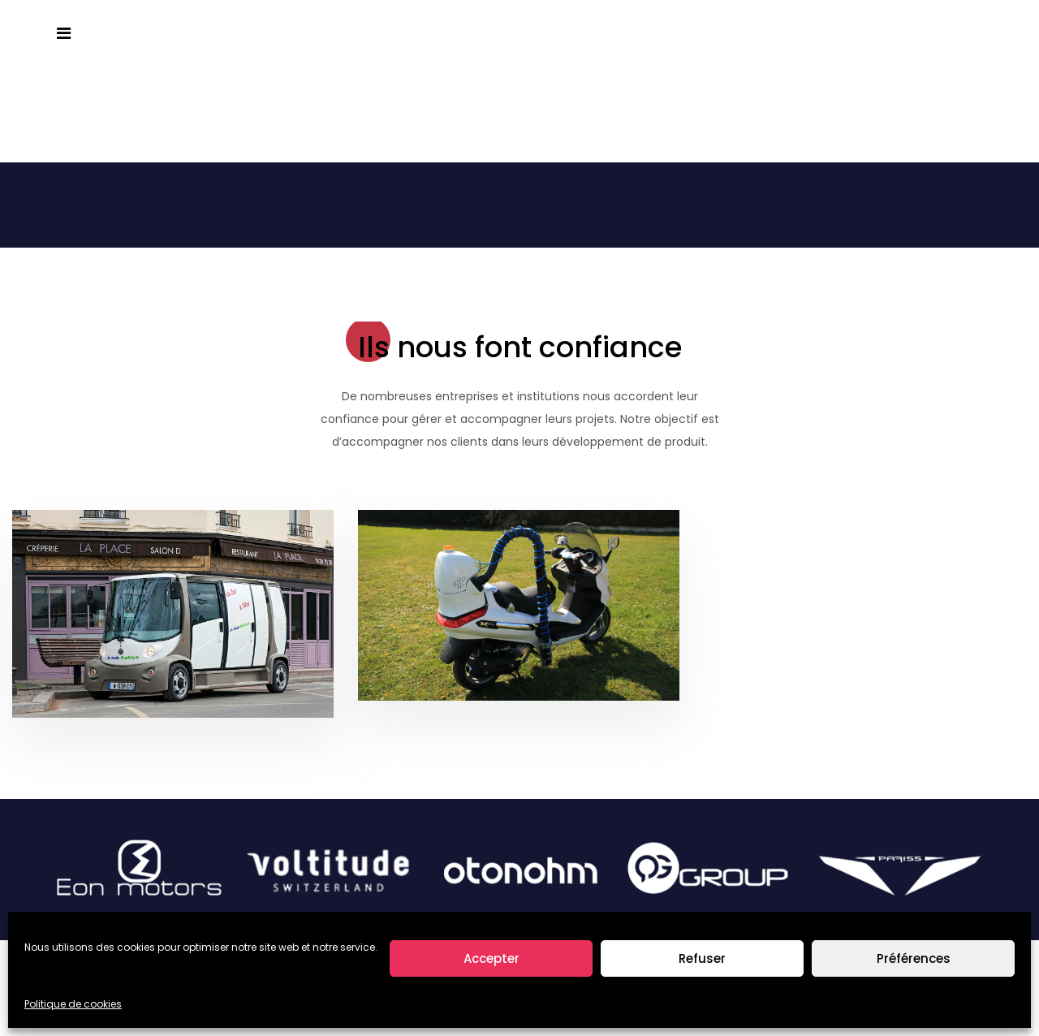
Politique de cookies (73, 1004)
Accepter (491, 958)
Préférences (914, 958)
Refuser (702, 958)
